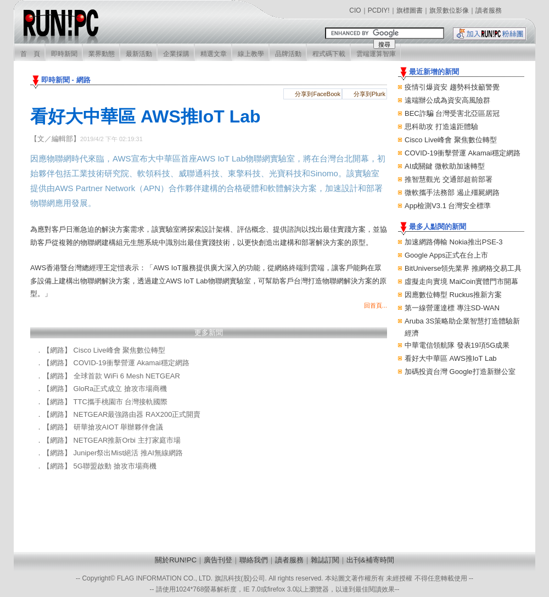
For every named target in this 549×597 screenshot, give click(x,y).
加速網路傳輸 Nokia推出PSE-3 (453, 242)
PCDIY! (379, 10)
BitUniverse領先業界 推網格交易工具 (463, 268)
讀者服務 (488, 10)
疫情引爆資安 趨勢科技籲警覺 (452, 87)
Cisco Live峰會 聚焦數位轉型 (451, 140)
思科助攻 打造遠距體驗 (441, 126)
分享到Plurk (369, 94)
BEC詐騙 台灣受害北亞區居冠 (452, 113)
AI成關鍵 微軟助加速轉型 (445, 166)
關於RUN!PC (176, 560)
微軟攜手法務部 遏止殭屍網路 (452, 192)
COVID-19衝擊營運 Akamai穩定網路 (462, 153)
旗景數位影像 (449, 10)
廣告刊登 (218, 560)
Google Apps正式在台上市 (446, 255)
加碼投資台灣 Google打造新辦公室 (460, 371)
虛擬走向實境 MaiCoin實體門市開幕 (461, 281)
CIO (355, 10)
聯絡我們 (253, 560)
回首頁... (375, 305)
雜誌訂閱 (325, 560)
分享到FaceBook (317, 94)
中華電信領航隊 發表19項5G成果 (457, 345)
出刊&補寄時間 (370, 560)
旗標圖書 (409, 10)
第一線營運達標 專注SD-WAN (452, 308)
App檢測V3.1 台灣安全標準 (448, 206)
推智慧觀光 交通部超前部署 (448, 179)
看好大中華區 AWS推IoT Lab (451, 358)
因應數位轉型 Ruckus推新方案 (453, 295)
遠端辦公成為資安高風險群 (447, 100)
